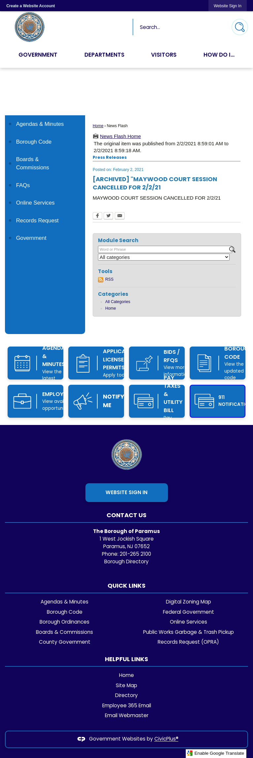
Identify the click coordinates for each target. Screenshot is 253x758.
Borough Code (34, 142)
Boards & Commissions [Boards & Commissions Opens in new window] (32, 163)
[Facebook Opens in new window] (97, 216)
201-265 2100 (135, 553)
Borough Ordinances (64, 621)
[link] (227, 6)
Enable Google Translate (215, 753)
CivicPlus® (166, 739)
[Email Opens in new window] (120, 216)
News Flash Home (120, 136)
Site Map (126, 685)
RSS (109, 279)
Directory (126, 695)
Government (31, 238)
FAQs (23, 185)
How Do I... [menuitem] (219, 55)
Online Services (35, 203)
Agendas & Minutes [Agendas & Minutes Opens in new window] (40, 124)
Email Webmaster (126, 715)
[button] (240, 27)
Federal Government (188, 611)
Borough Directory (126, 561)
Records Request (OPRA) (188, 641)
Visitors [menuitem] (164, 55)
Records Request (37, 220)
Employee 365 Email (126, 705)
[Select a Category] (164, 257)
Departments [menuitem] (104, 55)
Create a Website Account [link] (30, 6)
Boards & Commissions (64, 632)
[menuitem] (45, 124)
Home (98, 126)
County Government (64, 641)
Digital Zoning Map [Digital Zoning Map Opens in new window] (188, 601)
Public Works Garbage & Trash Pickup (188, 632)
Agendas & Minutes (64, 601)
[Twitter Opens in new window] (108, 216)
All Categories (117, 301)
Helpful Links (126, 659)
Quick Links (126, 585)
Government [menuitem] (37, 55)
